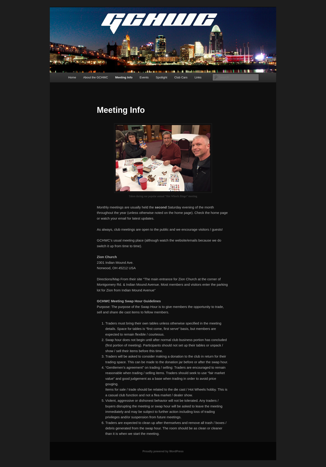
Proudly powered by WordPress (162, 451)
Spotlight (161, 77)
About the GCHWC (95, 77)
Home (72, 77)
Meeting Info (124, 77)
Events (144, 77)
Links (197, 77)
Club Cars (180, 77)
